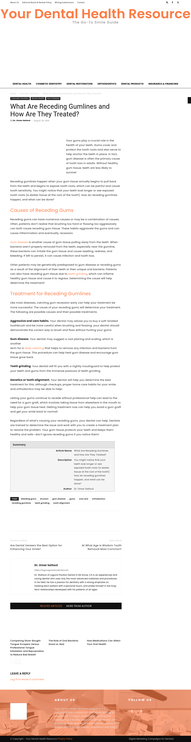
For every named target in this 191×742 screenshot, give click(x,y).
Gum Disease (53, 98)
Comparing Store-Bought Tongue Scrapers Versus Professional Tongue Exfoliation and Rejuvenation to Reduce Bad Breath (27, 647)
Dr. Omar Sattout (21, 120)
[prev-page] (12, 661)
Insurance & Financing (163, 83)
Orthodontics (106, 83)
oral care (83, 498)
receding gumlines (21, 503)
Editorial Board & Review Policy (36, 2)
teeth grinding (77, 274)
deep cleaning (34, 348)
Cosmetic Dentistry (49, 83)
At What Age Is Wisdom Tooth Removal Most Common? (102, 547)
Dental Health (22, 83)
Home (13, 93)
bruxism (44, 498)
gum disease (59, 498)
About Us (14, 2)
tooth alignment (61, 503)
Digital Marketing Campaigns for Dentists (151, 738)
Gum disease (19, 242)
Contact (81, 2)
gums (72, 498)
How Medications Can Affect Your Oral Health (104, 642)
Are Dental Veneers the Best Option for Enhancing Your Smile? (36, 547)
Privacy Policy (65, 738)
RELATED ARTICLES (51, 606)
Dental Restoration (80, 83)
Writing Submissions (64, 2)
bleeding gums (28, 498)
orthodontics (98, 498)
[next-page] (18, 661)
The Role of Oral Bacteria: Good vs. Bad (63, 642)
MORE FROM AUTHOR (79, 606)
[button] (167, 2)
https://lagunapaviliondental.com (51, 570)
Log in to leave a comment (27, 679)
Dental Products (132, 83)
